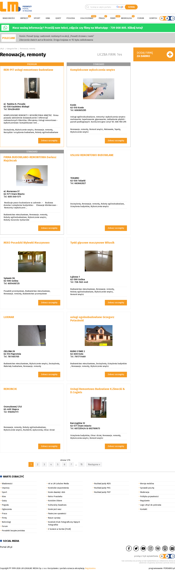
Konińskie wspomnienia (58, 488)
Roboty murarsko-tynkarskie (16, 220)
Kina (48, 18)
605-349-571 (14, 196)
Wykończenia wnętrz (100, 206)
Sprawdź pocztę (147, 488)
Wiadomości (9, 18)
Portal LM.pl (6, 547)
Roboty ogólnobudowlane (46, 132)
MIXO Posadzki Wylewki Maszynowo (27, 242)
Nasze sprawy (54, 518)
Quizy (58, 18)
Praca (102, 18)
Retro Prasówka (55, 496)
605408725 (14, 283)
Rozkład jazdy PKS (102, 488)
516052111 (13, 412)
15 (81, 464)
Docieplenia (9, 130)
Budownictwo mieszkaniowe (16, 214)
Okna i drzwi (49, 430)
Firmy (113, 18)
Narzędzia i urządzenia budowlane (19, 132)
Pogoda (71, 18)
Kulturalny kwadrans (57, 505)
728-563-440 (81, 282)
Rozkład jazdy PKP (102, 492)
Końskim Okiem (55, 500)
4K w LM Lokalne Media (58, 483)
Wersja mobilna (147, 483)
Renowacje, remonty (27, 49)
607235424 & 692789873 (87, 428)
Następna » (94, 464)
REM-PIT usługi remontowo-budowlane (28, 69)
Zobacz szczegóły (49, 140)
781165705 (13, 356)
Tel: (5, 109)
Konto (152, 18)
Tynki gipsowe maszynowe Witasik (92, 242)
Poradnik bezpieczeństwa (13, 530)
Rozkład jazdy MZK (102, 483)
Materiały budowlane (13, 366)
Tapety (117, 129)
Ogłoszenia (86, 18)
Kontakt (143, 509)
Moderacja (144, 492)
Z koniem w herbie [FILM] (59, 529)
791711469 (80, 356)
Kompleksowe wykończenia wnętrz (92, 69)
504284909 (14, 109)
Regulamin (145, 500)
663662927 (80, 183)
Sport (37, 18)
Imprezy (24, 18)
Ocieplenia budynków (79, 206)
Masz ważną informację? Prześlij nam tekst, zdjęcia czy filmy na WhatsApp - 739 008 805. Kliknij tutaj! (77, 27)
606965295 (80, 110)
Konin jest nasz (54, 509)
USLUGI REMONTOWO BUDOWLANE (91, 155)
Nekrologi (126, 18)
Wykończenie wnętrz (24, 130)
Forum (140, 18)
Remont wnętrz (96, 129)
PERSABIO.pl (169, 568)
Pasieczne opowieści (57, 513)
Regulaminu (90, 568)
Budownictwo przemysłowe (35, 294)
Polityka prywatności (149, 496)
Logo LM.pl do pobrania (150, 505)
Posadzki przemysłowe (14, 291)
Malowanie (108, 129)
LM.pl (2, 49)
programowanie (155, 568)
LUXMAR (9, 317)
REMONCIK (10, 389)
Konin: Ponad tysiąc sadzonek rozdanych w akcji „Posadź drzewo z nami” (56, 36)
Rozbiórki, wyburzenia (33, 430)
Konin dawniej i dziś (56, 492)
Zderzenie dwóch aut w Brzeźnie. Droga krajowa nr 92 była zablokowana (56, 40)
